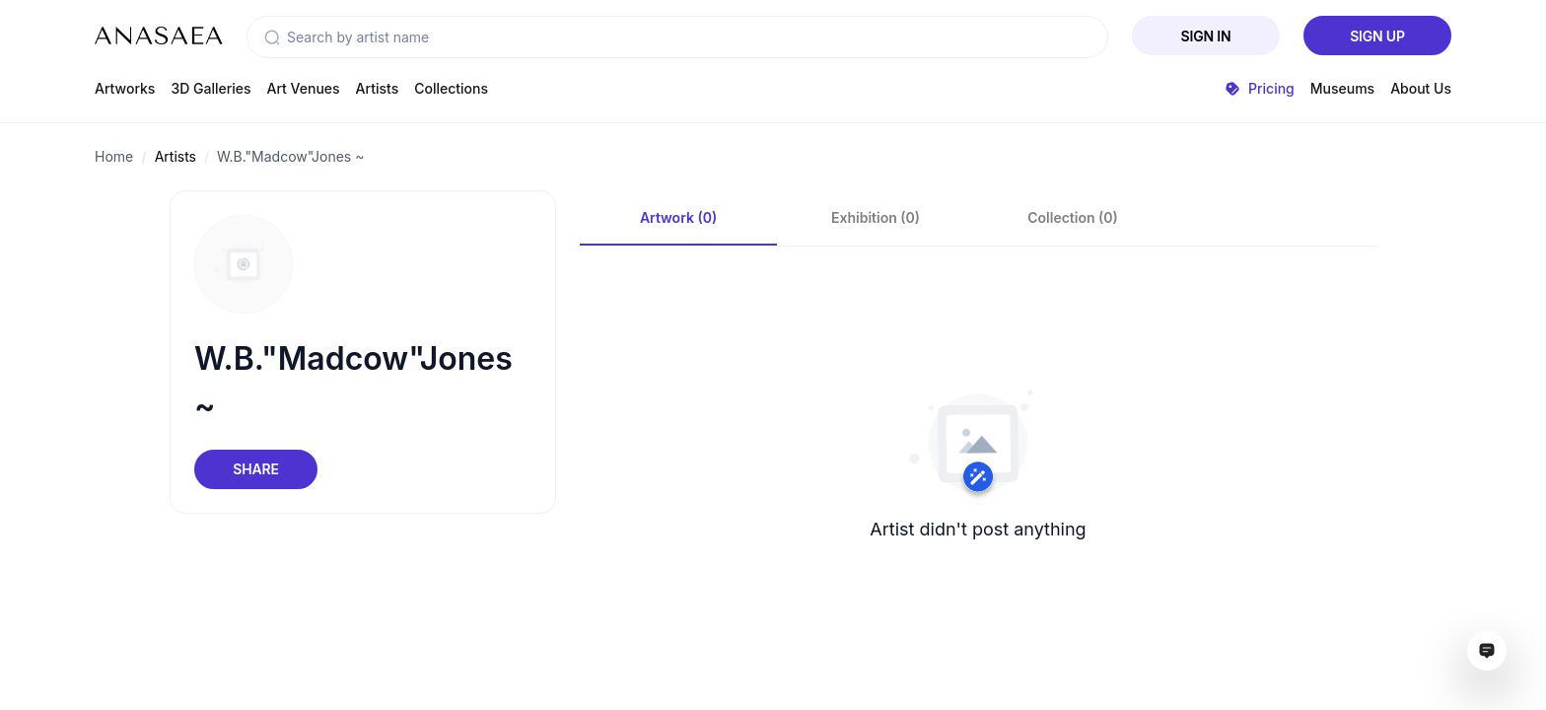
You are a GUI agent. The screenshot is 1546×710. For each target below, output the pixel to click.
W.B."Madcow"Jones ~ (290, 156)
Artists (377, 88)
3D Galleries (210, 88)
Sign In (1206, 36)
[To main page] (159, 35)
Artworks (125, 88)
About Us (1420, 88)
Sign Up (1377, 36)
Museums (1342, 88)
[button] (272, 37)
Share (255, 469)
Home (114, 156)
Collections (451, 88)
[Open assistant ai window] (1487, 651)
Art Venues (303, 88)
